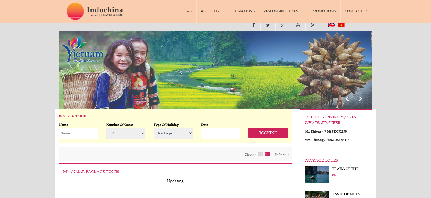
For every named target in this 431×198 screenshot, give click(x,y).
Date (204, 124)
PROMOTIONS (323, 11)
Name (63, 124)
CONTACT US (356, 11)
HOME (186, 11)
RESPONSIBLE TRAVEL (283, 11)
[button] (347, 100)
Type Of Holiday (166, 124)
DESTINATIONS (241, 11)
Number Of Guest (119, 124)
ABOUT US (210, 11)
